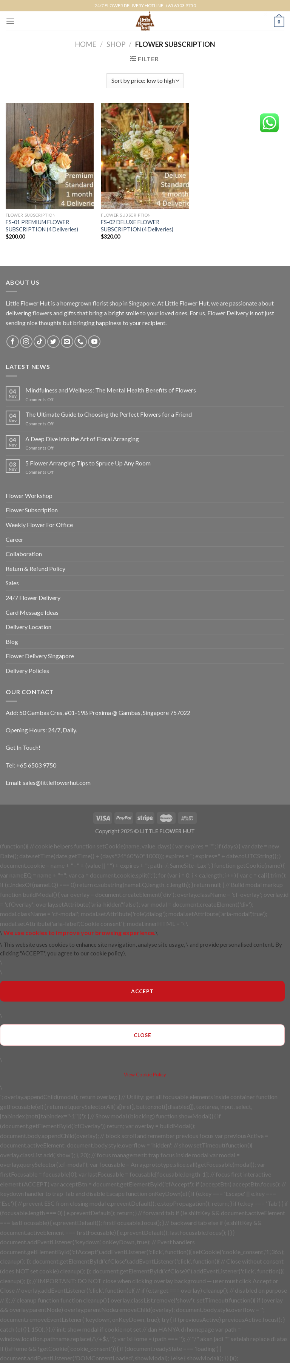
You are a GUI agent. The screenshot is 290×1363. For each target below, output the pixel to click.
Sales (12, 582)
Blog (12, 641)
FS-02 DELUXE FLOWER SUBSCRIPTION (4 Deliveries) (137, 226)
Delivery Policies (27, 670)
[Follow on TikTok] (40, 341)
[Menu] (10, 21)
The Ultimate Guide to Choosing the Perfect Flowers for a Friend (108, 414)
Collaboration (24, 553)
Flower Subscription (32, 509)
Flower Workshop (29, 495)
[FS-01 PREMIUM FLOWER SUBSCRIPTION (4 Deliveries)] (50, 156)
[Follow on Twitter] (53, 341)
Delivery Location (28, 626)
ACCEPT (142, 991)
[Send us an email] (67, 341)
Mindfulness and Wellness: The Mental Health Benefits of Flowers (110, 390)
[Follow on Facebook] (12, 341)
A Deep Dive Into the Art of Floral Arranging (82, 438)
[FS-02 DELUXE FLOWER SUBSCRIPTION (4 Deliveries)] (145, 156)
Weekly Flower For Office (39, 524)
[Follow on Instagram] (26, 341)
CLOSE (142, 1035)
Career (14, 539)
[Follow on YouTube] (94, 341)
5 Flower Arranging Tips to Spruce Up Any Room (88, 463)
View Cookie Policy (145, 1074)
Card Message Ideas (32, 612)
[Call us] (80, 341)
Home (85, 44)
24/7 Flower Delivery (33, 597)
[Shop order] (144, 80)
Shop (115, 44)
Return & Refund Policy (35, 568)
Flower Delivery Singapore (40, 655)
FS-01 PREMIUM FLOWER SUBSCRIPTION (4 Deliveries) (42, 226)
